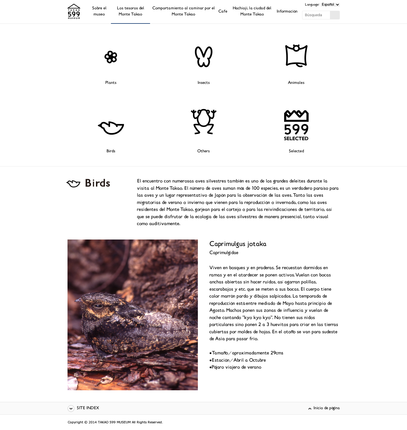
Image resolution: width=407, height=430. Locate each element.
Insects (204, 83)
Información (287, 12)
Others (203, 151)
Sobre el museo (99, 12)
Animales (296, 83)
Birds (111, 151)
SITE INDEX (88, 408)
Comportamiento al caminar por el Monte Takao (183, 12)
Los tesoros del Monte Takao (130, 12)
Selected (296, 151)
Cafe (222, 12)
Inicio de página (326, 408)
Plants (110, 83)
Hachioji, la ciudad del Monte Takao (252, 12)
